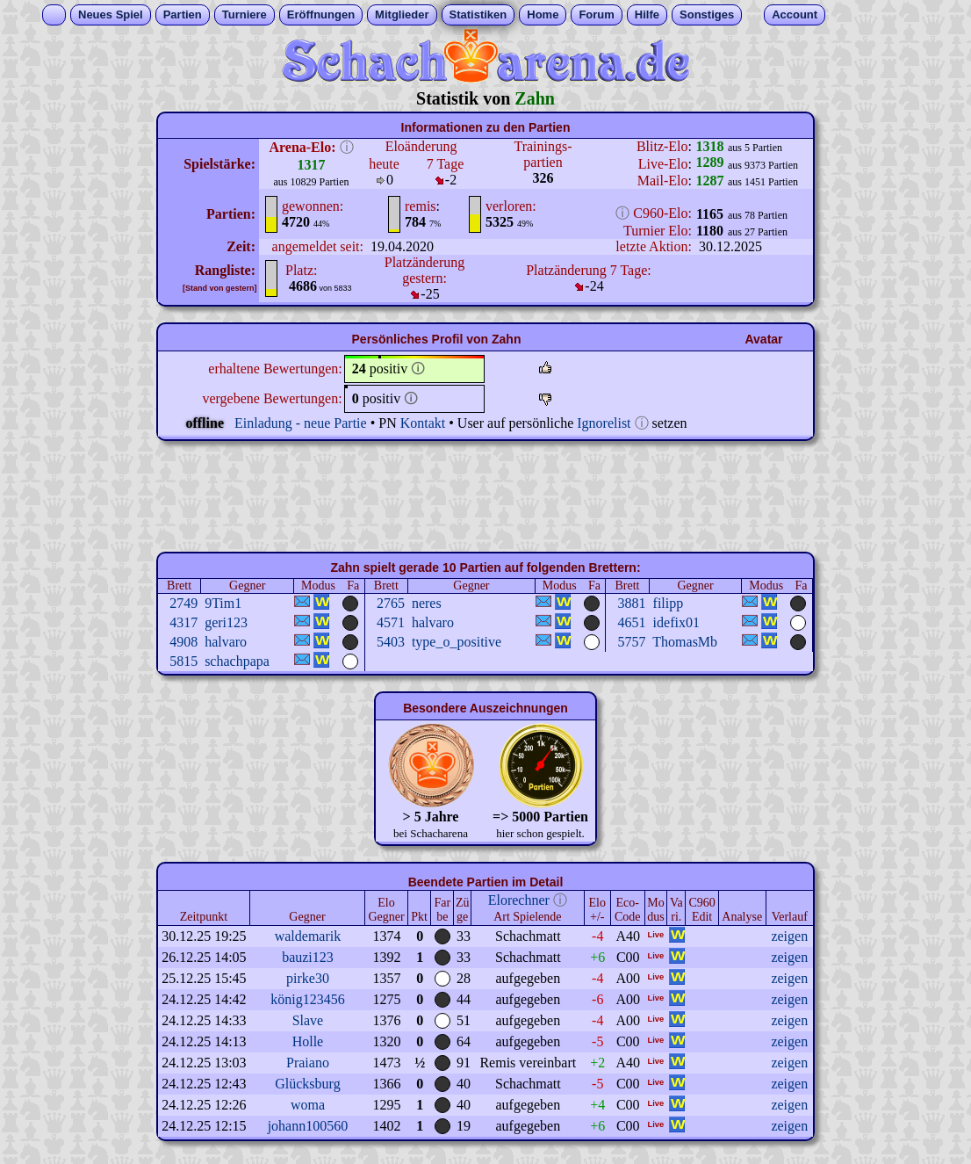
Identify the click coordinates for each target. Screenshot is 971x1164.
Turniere (244, 14)
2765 (391, 603)
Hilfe (647, 14)
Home (542, 14)
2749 (183, 603)
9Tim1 (223, 603)
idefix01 (676, 622)
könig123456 (307, 999)
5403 (391, 641)
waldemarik (308, 936)
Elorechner (519, 900)
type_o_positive (456, 641)
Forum (596, 14)
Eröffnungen (321, 14)
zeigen (789, 936)
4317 (183, 622)
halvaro (433, 622)
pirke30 (307, 978)
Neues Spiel (110, 14)
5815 (183, 661)
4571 (391, 622)
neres (427, 603)
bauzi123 (308, 957)
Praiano (307, 1062)
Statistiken (478, 14)
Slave (308, 1020)
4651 (632, 622)
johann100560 (308, 1125)
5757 (632, 641)
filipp (668, 603)
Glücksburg (307, 1083)
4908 (183, 641)
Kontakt (423, 423)
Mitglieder (401, 14)
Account (794, 14)
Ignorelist (603, 423)
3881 (632, 603)
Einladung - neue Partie (300, 423)
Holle (308, 1041)
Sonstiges (707, 14)
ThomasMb (684, 641)
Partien (182, 14)
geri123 (226, 622)
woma (308, 1104)
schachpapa (237, 661)
